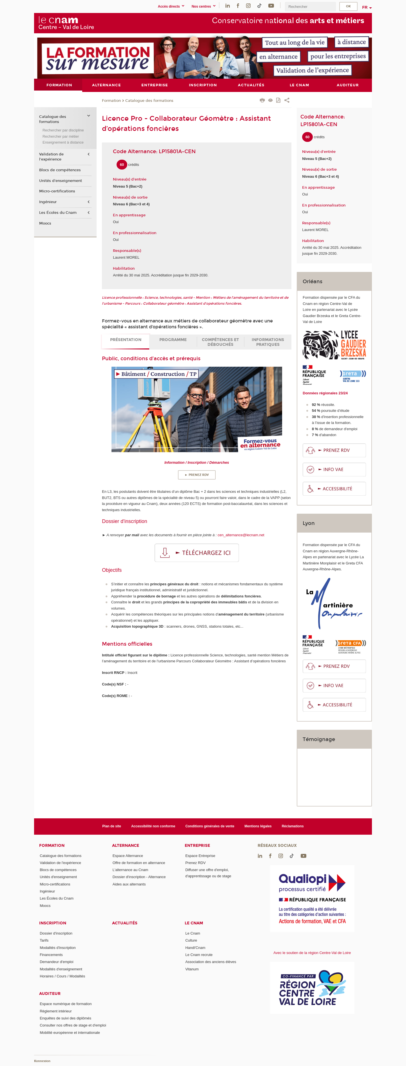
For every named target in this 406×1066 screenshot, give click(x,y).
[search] (310, 6)
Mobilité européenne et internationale (70, 1032)
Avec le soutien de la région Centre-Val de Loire (312, 952)
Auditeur (50, 993)
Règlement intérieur (56, 1011)
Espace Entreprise (200, 855)
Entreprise (197, 845)
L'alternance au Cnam (130, 870)
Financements (51, 955)
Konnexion (42, 1061)
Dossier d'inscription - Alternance (139, 877)
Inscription (52, 923)
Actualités (124, 923)
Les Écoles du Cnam (58, 212)
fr (365, 7)
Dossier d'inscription (56, 933)
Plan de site (111, 826)
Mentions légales (258, 826)
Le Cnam (194, 923)
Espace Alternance (128, 855)
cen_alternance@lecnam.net (241, 535)
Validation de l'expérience (51, 157)
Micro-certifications (57, 191)
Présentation (125, 339)
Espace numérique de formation (66, 1004)
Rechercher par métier (61, 136)
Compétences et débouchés (220, 342)
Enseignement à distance (63, 142)
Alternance (125, 845)
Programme (173, 339)
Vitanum (191, 969)
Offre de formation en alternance (139, 862)
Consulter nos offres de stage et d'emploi (73, 1025)
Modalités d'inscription (58, 947)
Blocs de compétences (60, 170)
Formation (111, 100)
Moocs (45, 223)
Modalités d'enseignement (61, 969)
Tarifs (44, 940)
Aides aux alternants (129, 884)
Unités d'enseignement (60, 180)
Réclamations (293, 826)
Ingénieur (48, 202)
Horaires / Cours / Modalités (62, 976)
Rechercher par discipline (63, 130)
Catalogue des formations (149, 100)
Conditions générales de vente (209, 826)
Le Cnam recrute (199, 955)
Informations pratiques (268, 342)
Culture (191, 940)
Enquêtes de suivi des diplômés (65, 1018)
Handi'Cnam (195, 947)
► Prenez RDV (197, 475)
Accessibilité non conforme (153, 826)
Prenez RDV (195, 862)
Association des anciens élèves (210, 962)
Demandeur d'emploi (56, 962)
